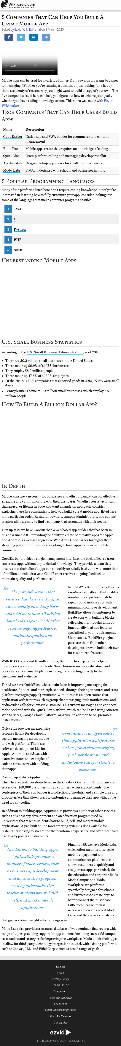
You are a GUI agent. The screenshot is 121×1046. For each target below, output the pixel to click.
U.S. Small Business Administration (55, 352)
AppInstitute (13, 163)
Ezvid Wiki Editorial (27, 29)
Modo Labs (11, 170)
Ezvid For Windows (60, 998)
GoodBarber (13, 137)
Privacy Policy (60, 979)
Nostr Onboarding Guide (60, 1010)
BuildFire (10, 149)
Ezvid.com (60, 1004)
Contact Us (60, 1023)
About (60, 973)
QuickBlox (11, 156)
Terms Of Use (60, 985)
